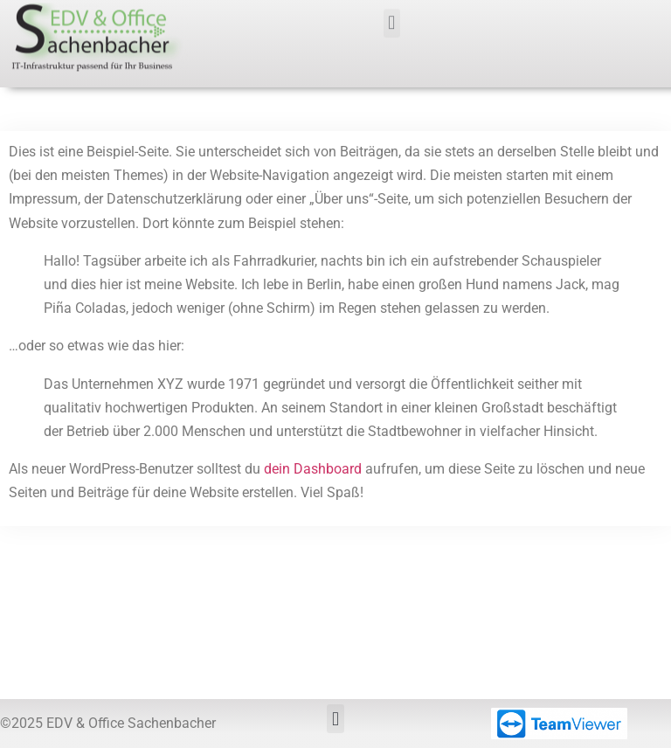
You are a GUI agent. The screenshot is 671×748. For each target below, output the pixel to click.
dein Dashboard (313, 469)
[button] (392, 18)
